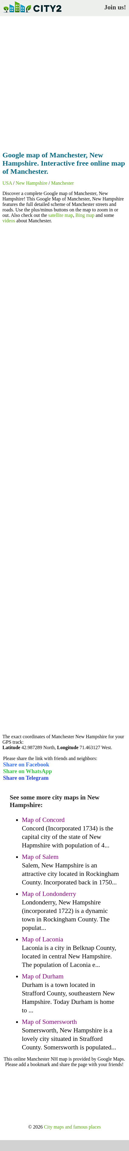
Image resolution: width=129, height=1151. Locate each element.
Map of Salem (40, 856)
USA (7, 183)
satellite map (60, 215)
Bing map (84, 215)
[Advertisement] (64, 81)
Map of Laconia (42, 939)
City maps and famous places (72, 1126)
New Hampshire (31, 183)
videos (8, 220)
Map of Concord (43, 819)
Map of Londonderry (49, 893)
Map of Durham (42, 976)
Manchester (62, 183)
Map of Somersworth (49, 1021)
